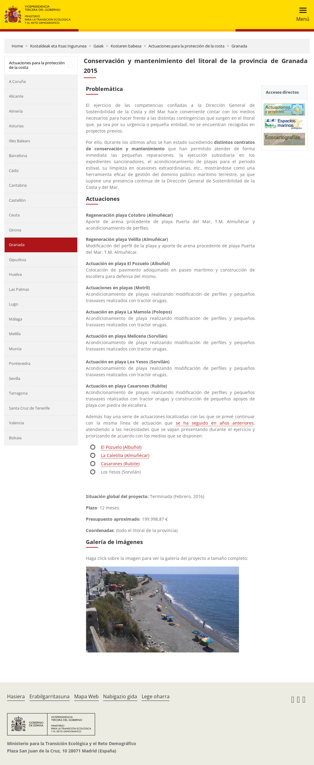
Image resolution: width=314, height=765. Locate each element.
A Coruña (17, 81)
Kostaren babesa (126, 46)
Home (17, 46)
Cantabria (18, 185)
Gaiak (99, 46)
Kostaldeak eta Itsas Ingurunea (58, 46)
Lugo (13, 304)
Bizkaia (15, 438)
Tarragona (18, 393)
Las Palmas (19, 289)
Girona (15, 230)
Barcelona (18, 155)
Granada (239, 46)
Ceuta (14, 215)
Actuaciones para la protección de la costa (186, 46)
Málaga (15, 319)
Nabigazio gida (120, 696)
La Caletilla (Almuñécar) (125, 455)
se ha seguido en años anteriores (215, 423)
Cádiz (14, 170)
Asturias (16, 126)
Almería (16, 111)
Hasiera (16, 696)
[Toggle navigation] (301, 14)
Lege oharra (156, 696)
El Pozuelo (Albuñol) (121, 447)
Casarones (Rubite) (120, 464)
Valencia (16, 423)
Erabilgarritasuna (49, 696)
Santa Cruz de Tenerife (29, 408)
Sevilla (14, 378)
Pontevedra (19, 363)
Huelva (15, 274)
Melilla (15, 333)
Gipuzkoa (17, 259)
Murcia (15, 348)
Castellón (17, 200)
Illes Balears (19, 141)
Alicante (16, 96)
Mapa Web (86, 696)
